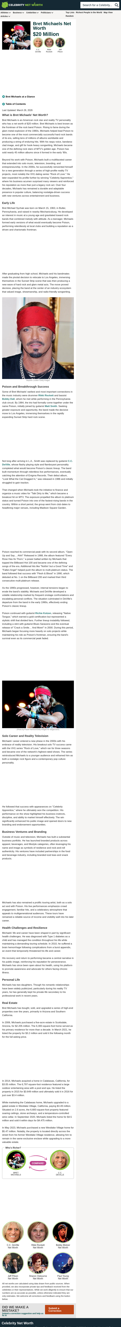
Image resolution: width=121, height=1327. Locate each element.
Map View (108, 12)
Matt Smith (51, 406)
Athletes (6, 12)
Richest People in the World (89, 12)
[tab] (38, 96)
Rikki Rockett (46, 395)
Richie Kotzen (43, 613)
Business (18, 12)
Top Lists (70, 12)
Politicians (47, 12)
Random (70, 16)
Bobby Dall (8, 399)
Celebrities (32, 12)
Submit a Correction (55, 1309)
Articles (5, 16)
